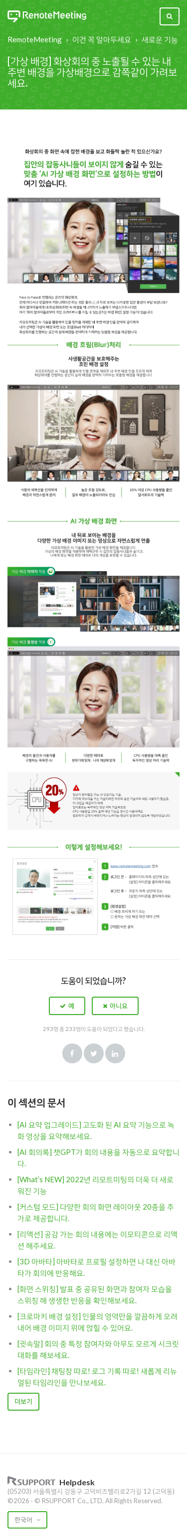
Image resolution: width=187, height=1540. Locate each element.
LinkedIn (115, 1053)
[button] (67, 1006)
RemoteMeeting (34, 39)
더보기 (23, 1401)
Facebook (72, 1053)
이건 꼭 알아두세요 (101, 39)
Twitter (94, 1053)
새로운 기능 (160, 39)
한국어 (24, 1520)
